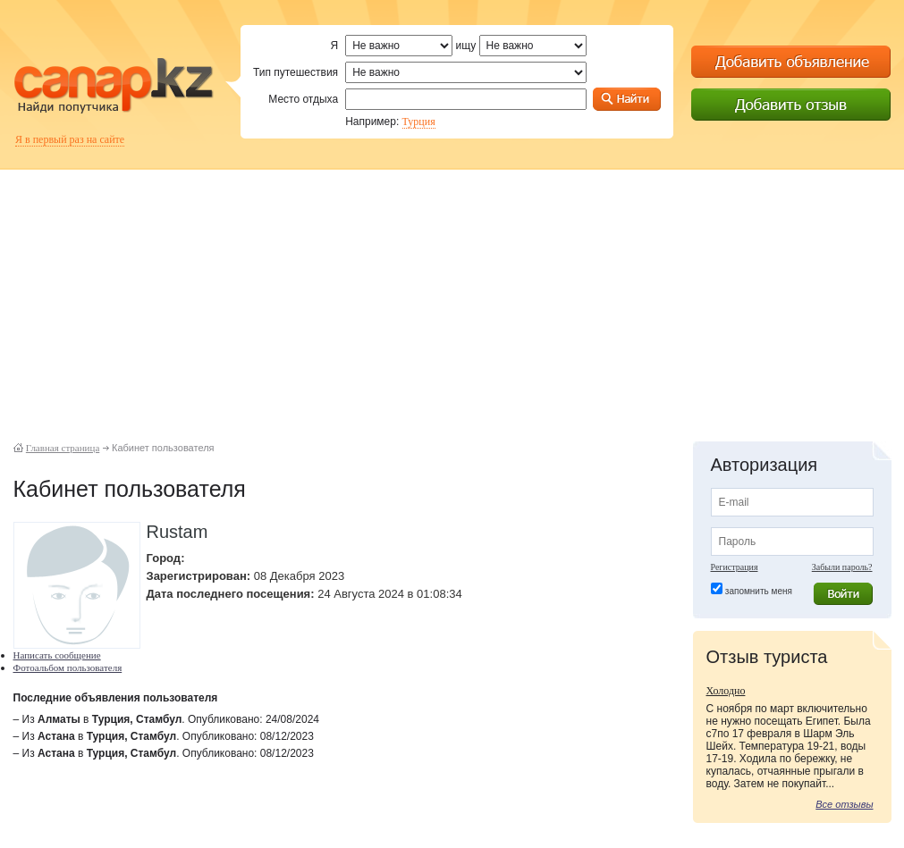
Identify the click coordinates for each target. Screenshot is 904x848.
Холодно (726, 690)
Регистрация (734, 567)
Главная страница (62, 447)
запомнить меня (758, 591)
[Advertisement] (452, 295)
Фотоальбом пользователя (68, 667)
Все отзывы (844, 804)
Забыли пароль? (842, 567)
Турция (418, 121)
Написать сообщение (57, 655)
